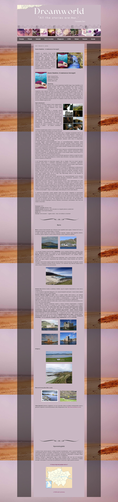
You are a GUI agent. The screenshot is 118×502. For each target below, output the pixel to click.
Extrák (93, 39)
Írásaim (85, 39)
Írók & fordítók (48, 39)
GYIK (69, 39)
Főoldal (21, 39)
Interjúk (38, 39)
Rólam (77, 39)
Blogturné (60, 39)
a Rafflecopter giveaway (59, 492)
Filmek (30, 39)
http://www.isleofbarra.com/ (74, 407)
